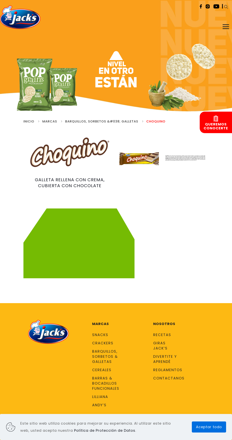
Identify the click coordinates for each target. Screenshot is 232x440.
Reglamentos (166, 369)
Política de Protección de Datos (104, 430)
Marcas (49, 121)
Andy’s (99, 405)
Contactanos (166, 378)
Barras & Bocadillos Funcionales (105, 383)
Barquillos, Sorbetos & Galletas (105, 356)
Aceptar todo (209, 426)
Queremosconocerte (216, 126)
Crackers (102, 343)
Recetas (162, 334)
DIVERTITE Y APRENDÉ (165, 359)
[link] (139, 158)
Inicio (28, 121)
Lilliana (100, 396)
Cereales (101, 369)
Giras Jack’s (160, 346)
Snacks (100, 334)
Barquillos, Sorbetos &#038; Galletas (101, 121)
